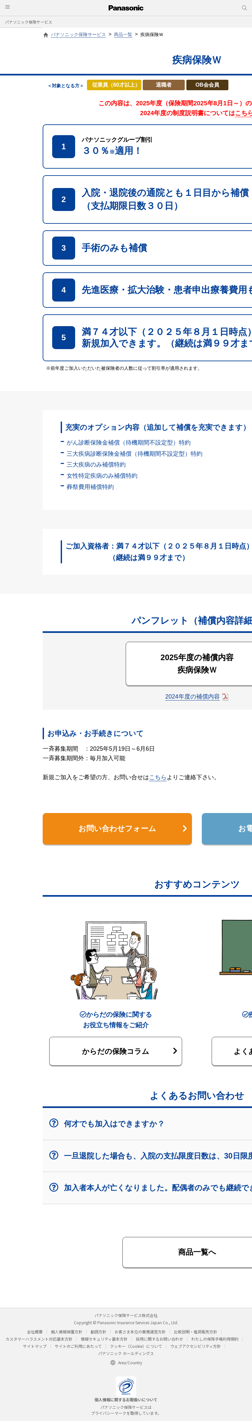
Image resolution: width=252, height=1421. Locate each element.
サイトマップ (35, 1347)
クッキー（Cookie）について (136, 1347)
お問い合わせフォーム (132, 829)
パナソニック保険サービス (28, 22)
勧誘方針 (98, 1333)
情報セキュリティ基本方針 (104, 1340)
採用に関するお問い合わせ (159, 1340)
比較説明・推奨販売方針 (195, 1333)
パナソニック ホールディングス (126, 1355)
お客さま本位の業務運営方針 (140, 1333)
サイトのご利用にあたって (78, 1347)
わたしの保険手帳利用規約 (215, 1340)
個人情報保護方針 (66, 1333)
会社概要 (35, 1333)
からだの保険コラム (130, 1052)
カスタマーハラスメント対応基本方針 (39, 1340)
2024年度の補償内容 (192, 696)
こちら (158, 777)
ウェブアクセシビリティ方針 (195, 1347)
